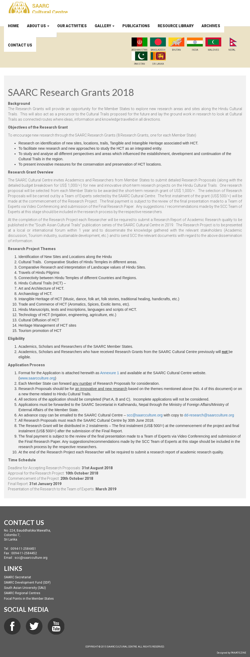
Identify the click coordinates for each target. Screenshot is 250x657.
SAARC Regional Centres (22, 593)
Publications (136, 26)
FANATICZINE (238, 652)
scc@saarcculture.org (145, 415)
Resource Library (176, 26)
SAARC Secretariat (17, 577)
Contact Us (20, 45)
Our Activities (72, 26)
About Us (38, 26)
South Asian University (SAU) (25, 588)
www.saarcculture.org (37, 378)
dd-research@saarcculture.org (209, 415)
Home (13, 26)
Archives (210, 26)
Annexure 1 (109, 373)
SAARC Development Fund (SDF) (27, 582)
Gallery (104, 26)
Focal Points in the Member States (29, 598)
